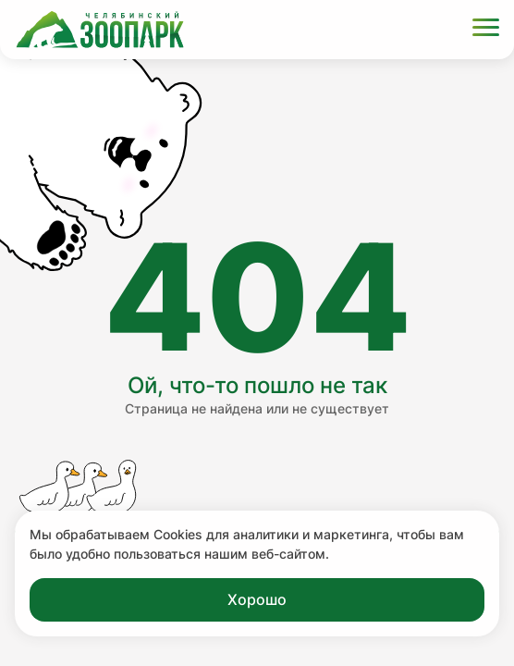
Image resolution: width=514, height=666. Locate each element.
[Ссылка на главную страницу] (100, 29)
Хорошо (257, 599)
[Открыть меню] (485, 30)
